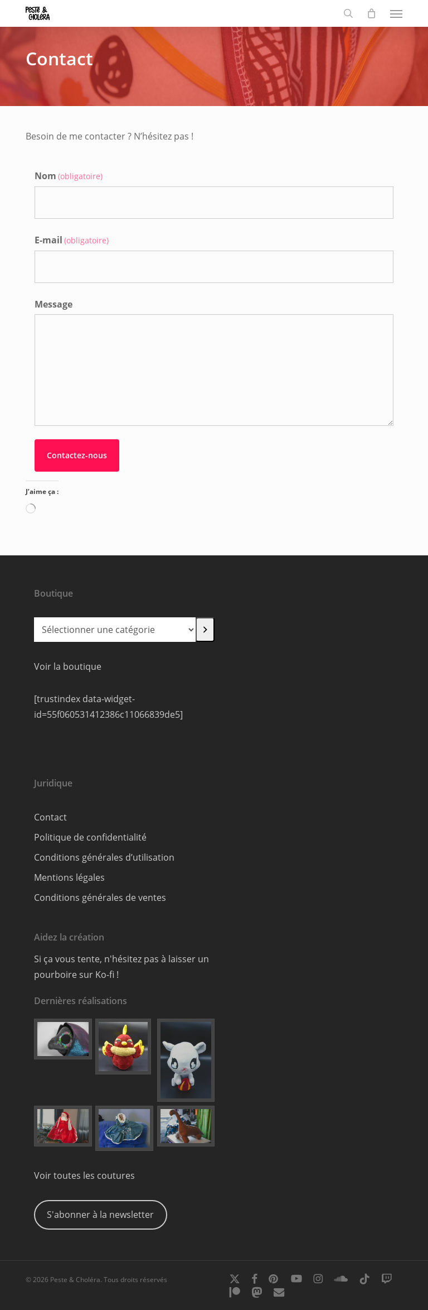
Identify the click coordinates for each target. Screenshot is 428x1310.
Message (53, 304)
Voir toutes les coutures (84, 1175)
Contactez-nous (77, 455)
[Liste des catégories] (115, 629)
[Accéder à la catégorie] (205, 629)
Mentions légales (69, 877)
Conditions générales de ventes (100, 897)
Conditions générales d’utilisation (104, 857)
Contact (50, 817)
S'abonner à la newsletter (100, 1214)
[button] (396, 13)
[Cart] (371, 13)
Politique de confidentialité (90, 837)
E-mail (72, 240)
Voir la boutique (67, 666)
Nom (69, 176)
